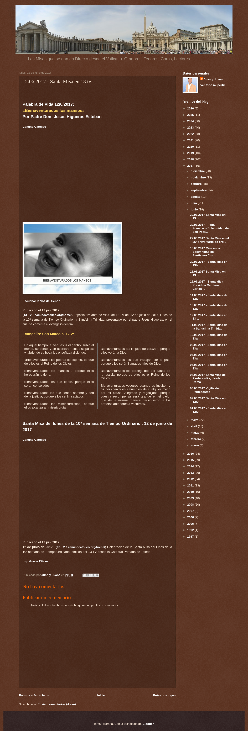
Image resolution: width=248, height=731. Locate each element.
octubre (196, 184)
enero (195, 445)
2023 (191, 127)
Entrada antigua (164, 695)
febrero (196, 439)
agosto (196, 196)
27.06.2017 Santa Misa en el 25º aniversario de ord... (209, 239)
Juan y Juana (213, 79)
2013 (191, 472)
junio (195, 209)
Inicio (101, 695)
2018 (191, 159)
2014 (191, 466)
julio (194, 203)
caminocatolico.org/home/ (53, 315)
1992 (191, 530)
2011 (191, 485)
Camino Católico (34, 126)
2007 (191, 511)
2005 (191, 523)
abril (194, 426)
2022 (191, 134)
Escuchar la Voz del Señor (41, 301)
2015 (191, 460)
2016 (191, 453)
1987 (191, 536)
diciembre (198, 171)
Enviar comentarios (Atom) (57, 704)
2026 (191, 108)
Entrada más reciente (34, 695)
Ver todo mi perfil (212, 85)
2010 (191, 492)
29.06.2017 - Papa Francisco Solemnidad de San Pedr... (209, 228)
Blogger (148, 723)
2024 (191, 121)
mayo (195, 420)
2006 (191, 517)
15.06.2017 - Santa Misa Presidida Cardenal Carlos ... (206, 285)
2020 (191, 146)
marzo (195, 432)
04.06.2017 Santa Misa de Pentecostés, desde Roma (208, 378)
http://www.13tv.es (35, 561)
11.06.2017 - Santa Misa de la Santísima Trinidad (209, 326)
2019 (191, 153)
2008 (191, 504)
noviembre (198, 177)
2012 (191, 479)
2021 (191, 140)
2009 (191, 498)
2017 (191, 165)
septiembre (199, 190)
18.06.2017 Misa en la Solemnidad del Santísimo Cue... (205, 251)
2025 (191, 114)
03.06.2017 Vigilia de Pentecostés (204, 390)
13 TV (28, 315)
